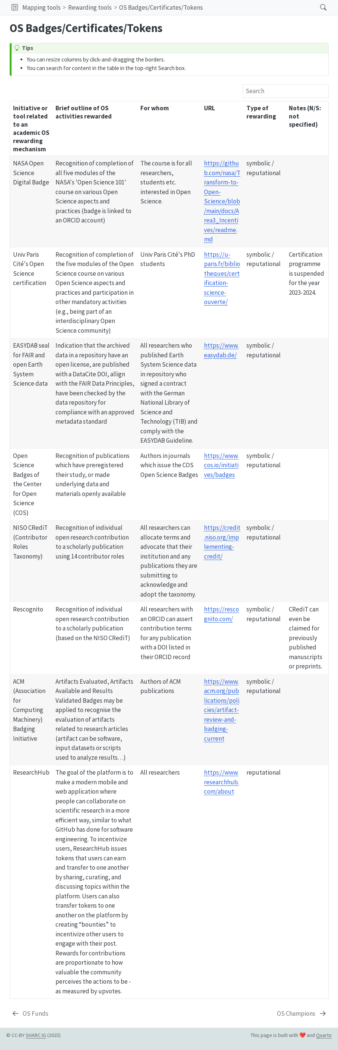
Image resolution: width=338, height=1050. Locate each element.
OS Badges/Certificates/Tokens (161, 7)
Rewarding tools (90, 7)
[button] (14, 7)
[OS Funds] (30, 1013)
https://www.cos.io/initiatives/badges (221, 465)
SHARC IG (36, 1035)
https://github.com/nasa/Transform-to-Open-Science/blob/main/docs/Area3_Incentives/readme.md (222, 201)
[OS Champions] (302, 1013)
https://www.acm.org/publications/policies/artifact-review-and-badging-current (221, 710)
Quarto (324, 1035)
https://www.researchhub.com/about (221, 782)
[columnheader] (31, 128)
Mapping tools (41, 7)
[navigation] (259, 7)
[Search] (317, 7)
